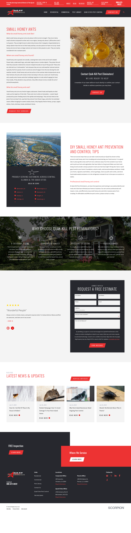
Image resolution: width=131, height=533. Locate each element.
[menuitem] (9, 509)
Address (77, 308)
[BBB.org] (107, 480)
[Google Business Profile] (107, 476)
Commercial (37, 480)
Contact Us (37, 487)
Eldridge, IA (20, 199)
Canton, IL (20, 192)
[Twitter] (111, 476)
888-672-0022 (119, 3)
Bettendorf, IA (21, 189)
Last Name (101, 295)
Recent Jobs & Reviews (42, 3)
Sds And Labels (38, 495)
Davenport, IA (41, 192)
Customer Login (104, 3)
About (68, 3)
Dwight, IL (40, 196)
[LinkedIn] (115, 476)
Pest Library (37, 484)
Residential (37, 476)
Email (100, 302)
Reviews (82, 3)
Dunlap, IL (20, 196)
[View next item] (12, 328)
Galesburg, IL (41, 199)
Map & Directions (60, 484)
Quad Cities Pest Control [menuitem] (93, 12)
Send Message (97, 345)
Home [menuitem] (46, 12)
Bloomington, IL (42, 189)
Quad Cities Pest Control (41, 491)
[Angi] (111, 480)
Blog (74, 3)
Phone (76, 302)
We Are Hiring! (56, 3)
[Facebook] (120, 476)
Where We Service (90, 3)
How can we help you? (80, 321)
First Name (78, 295)
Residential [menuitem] (54, 12)
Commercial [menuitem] (65, 12)
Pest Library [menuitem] (76, 12)
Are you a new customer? (81, 314)
